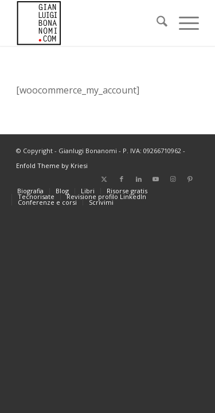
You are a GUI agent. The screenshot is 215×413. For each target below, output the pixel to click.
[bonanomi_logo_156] (89, 23)
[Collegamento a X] (104, 179)
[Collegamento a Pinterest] (190, 179)
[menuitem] (156, 23)
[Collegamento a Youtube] (156, 179)
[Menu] (183, 23)
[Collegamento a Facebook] (121, 179)
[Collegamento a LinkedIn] (138, 179)
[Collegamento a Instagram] (173, 179)
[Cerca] (156, 23)
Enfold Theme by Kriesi (52, 165)
